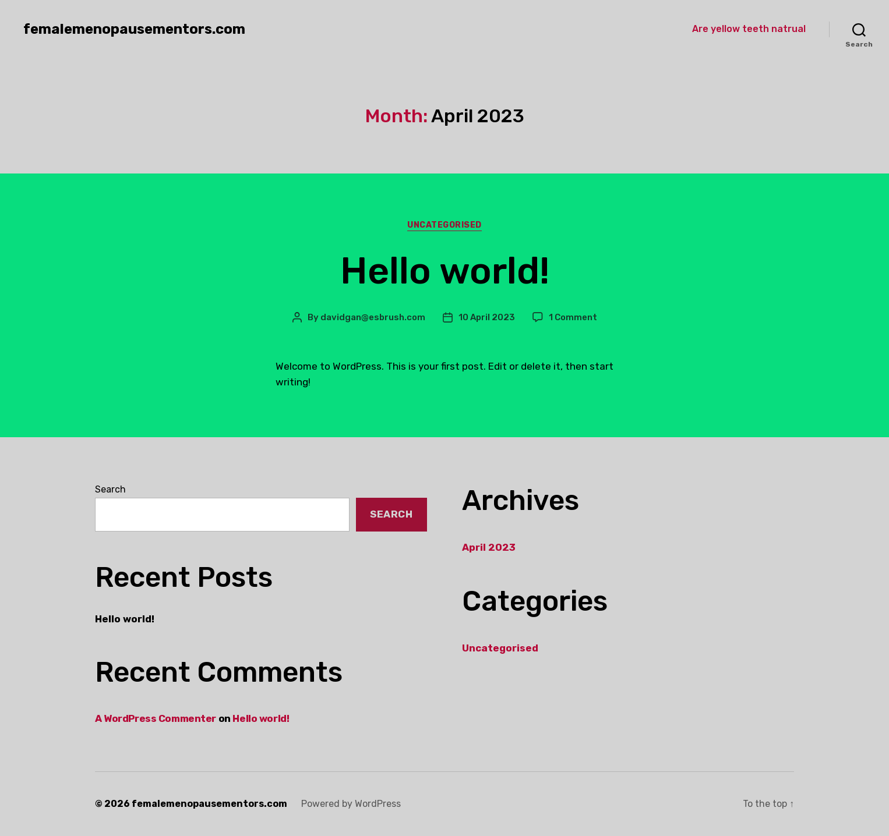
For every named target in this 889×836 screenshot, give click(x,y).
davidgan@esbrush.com (372, 317)
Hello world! (444, 271)
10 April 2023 (486, 317)
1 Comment (573, 317)
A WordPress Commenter (155, 718)
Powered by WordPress (351, 803)
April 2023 (489, 547)
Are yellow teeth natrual (749, 28)
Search (110, 489)
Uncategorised (444, 225)
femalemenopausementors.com (134, 29)
